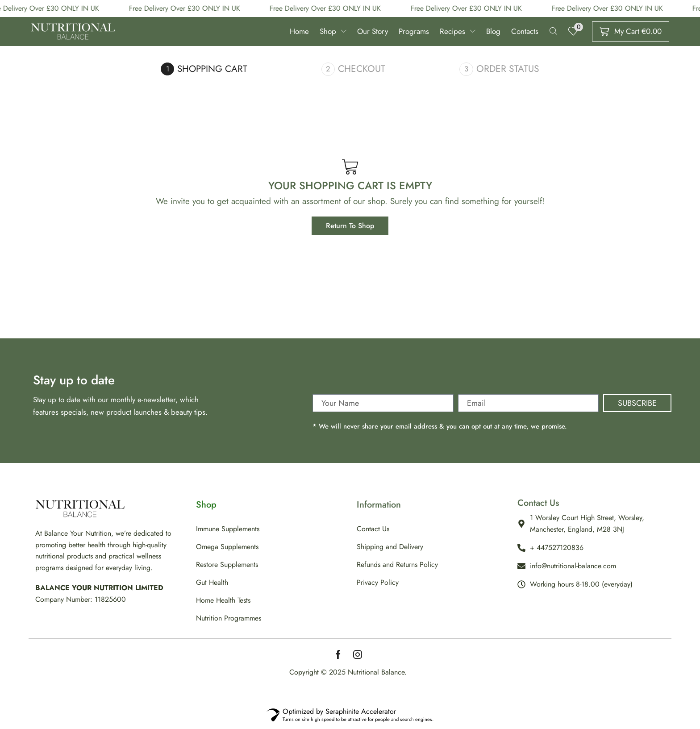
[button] (551, 33)
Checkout (363, 71)
